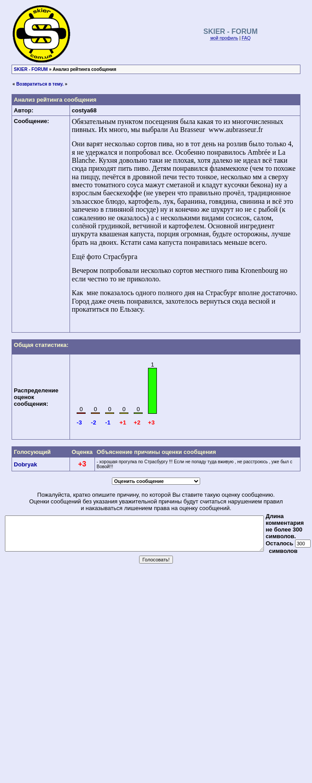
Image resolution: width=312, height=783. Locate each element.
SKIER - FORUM (31, 69)
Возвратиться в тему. (39, 84)
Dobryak (25, 464)
